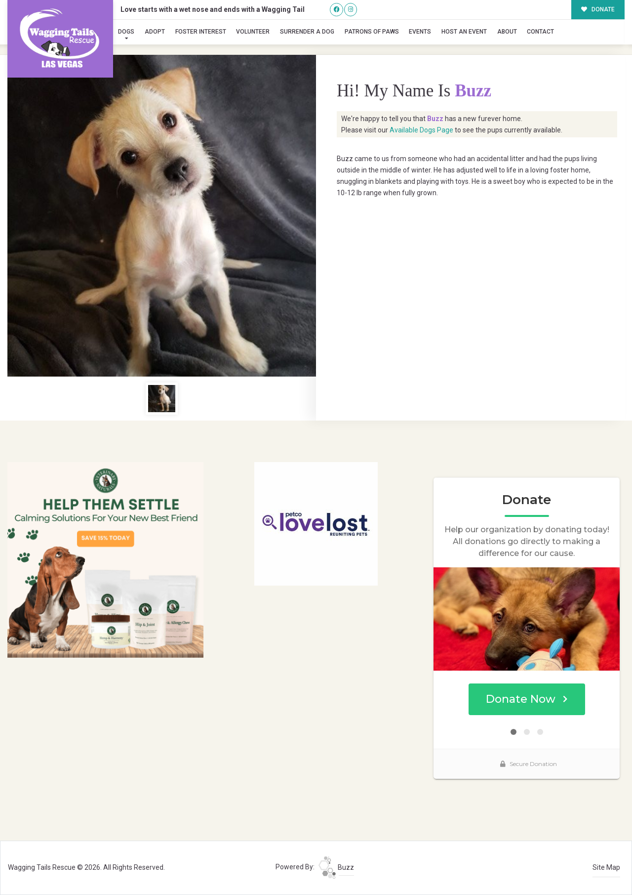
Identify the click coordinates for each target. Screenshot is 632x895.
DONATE (598, 9)
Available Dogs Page (421, 130)
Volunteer (253, 31)
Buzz (336, 867)
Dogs (126, 31)
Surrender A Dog (307, 31)
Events (420, 31)
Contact (540, 31)
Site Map (606, 867)
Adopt (155, 31)
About (507, 31)
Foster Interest (200, 31)
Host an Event (464, 31)
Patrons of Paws (372, 31)
